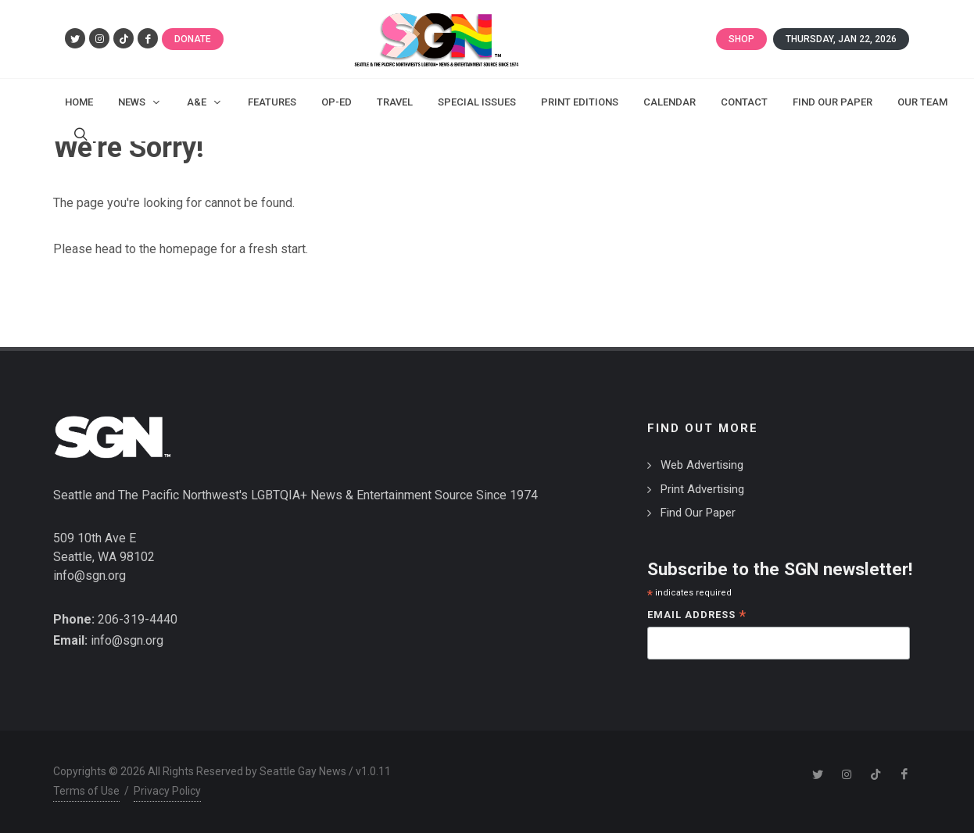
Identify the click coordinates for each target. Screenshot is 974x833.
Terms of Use (86, 791)
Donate (192, 39)
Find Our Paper (698, 513)
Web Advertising (702, 465)
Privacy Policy (167, 791)
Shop (741, 39)
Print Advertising (702, 489)
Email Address (697, 616)
